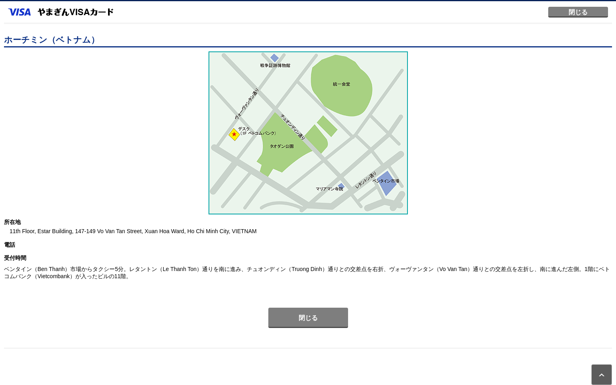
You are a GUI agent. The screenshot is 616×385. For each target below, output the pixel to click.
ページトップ (601, 374)
